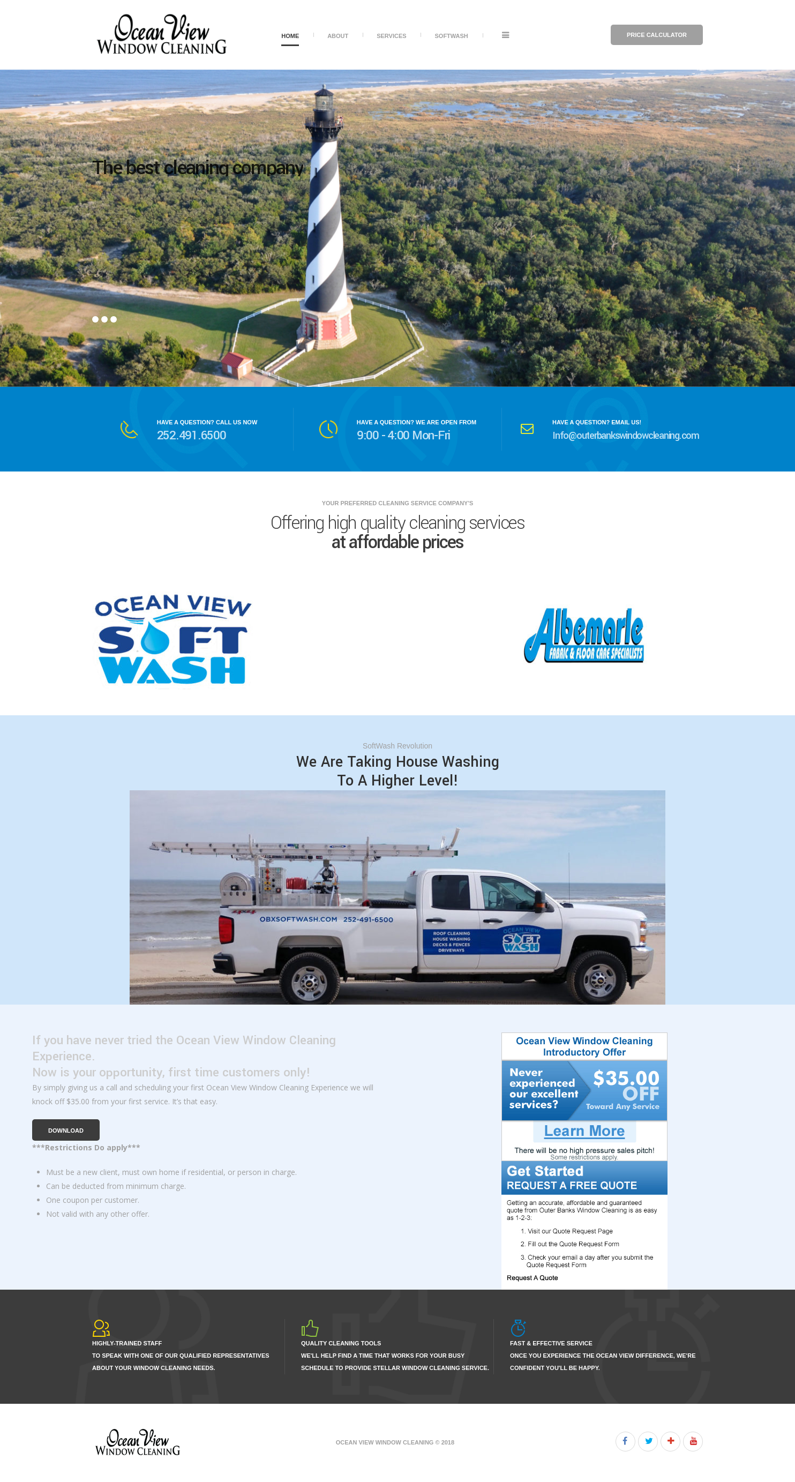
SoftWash (451, 36)
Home (290, 36)
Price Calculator (657, 35)
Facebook (625, 1441)
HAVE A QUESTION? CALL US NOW (207, 422)
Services (391, 36)
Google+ (670, 1441)
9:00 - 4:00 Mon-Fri (403, 435)
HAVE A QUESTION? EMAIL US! (596, 422)
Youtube (693, 1441)
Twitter (648, 1441)
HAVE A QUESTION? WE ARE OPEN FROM (416, 422)
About (337, 36)
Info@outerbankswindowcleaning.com (625, 436)
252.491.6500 (191, 435)
